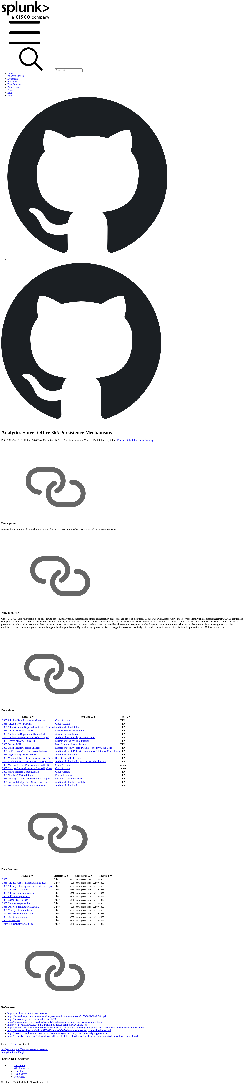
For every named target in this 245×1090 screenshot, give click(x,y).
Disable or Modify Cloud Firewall (72, 765)
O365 (4, 903)
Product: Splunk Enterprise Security (135, 464)
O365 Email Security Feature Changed (21, 772)
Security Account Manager (68, 803)
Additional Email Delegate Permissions (75, 762)
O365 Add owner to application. (18, 917)
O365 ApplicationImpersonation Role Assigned (25, 762)
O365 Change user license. (15, 924)
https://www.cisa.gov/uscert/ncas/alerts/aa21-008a (33, 1043)
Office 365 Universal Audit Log (18, 948)
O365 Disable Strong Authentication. (20, 931)
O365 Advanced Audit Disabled (18, 755)
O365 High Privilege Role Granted (19, 779)
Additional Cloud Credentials (70, 806)
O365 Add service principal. (16, 920)
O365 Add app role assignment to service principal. (27, 910)
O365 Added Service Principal (17, 748)
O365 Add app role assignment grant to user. (24, 907)
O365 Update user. (11, 944)
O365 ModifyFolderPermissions (18, 934)
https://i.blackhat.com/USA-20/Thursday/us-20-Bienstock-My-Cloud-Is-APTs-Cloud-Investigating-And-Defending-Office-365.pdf (73, 1060)
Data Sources (20, 446)
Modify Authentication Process (70, 768)
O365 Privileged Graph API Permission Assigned (26, 803)
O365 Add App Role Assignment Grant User (24, 744)
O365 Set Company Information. (18, 938)
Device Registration (65, 799)
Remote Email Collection (68, 782)
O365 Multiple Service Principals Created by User (27, 792)
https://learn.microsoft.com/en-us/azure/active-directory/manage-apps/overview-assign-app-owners (57, 1057)
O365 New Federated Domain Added (20, 796)
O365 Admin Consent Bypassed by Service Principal (28, 751)
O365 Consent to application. (16, 927)
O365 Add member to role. (15, 914)
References (19, 449)
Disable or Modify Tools (67, 772)
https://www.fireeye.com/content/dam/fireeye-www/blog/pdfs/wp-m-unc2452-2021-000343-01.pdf (57, 1040)
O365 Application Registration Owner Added (24, 758)
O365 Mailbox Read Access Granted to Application (27, 786)
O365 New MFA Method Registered (20, 799)
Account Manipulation (66, 758)
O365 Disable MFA (11, 768)
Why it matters (21, 441)
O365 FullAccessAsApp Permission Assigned (25, 775)
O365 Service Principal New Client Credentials (25, 806)
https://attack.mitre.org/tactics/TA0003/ (27, 1038)
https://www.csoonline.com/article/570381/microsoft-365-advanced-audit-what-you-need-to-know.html (59, 1055)
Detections (19, 443)
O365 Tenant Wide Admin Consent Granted (23, 810)
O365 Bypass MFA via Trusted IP (18, 765)
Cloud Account (62, 744)
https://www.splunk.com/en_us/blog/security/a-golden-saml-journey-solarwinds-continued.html (55, 1046)
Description (19, 438)
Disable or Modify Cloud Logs (70, 755)
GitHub (13, 1068)
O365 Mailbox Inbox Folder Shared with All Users (27, 782)
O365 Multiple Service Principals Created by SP (26, 789)
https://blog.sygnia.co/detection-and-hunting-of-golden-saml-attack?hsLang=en (47, 1049)
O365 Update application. (15, 941)
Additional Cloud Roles (67, 751)
